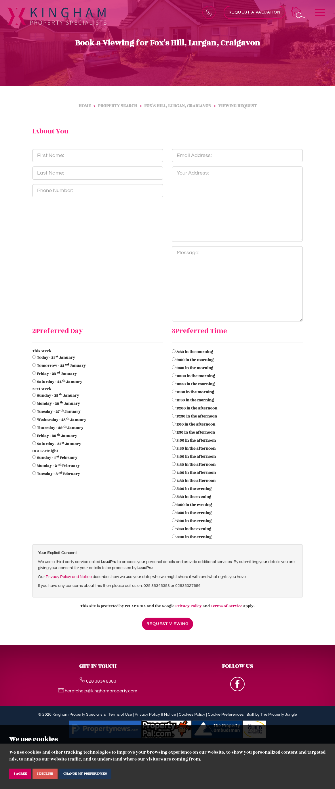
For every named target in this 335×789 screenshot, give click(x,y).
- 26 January (58, 404)
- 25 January (58, 396)
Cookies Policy (192, 715)
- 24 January (59, 382)
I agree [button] (20, 773)
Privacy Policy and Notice (69, 577)
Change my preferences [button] (85, 773)
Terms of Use (120, 715)
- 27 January (59, 412)
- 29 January (60, 428)
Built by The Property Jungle (271, 715)
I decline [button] (45, 773)
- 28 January (61, 420)
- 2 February (58, 466)
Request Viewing (167, 624)
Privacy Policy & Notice (155, 715)
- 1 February (57, 458)
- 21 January (56, 358)
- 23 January (57, 374)
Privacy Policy (188, 606)
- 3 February (58, 474)
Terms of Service (226, 606)
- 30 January (57, 436)
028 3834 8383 (97, 681)
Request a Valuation (255, 12)
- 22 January (61, 366)
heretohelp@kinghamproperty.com (97, 691)
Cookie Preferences (226, 715)
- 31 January (59, 444)
